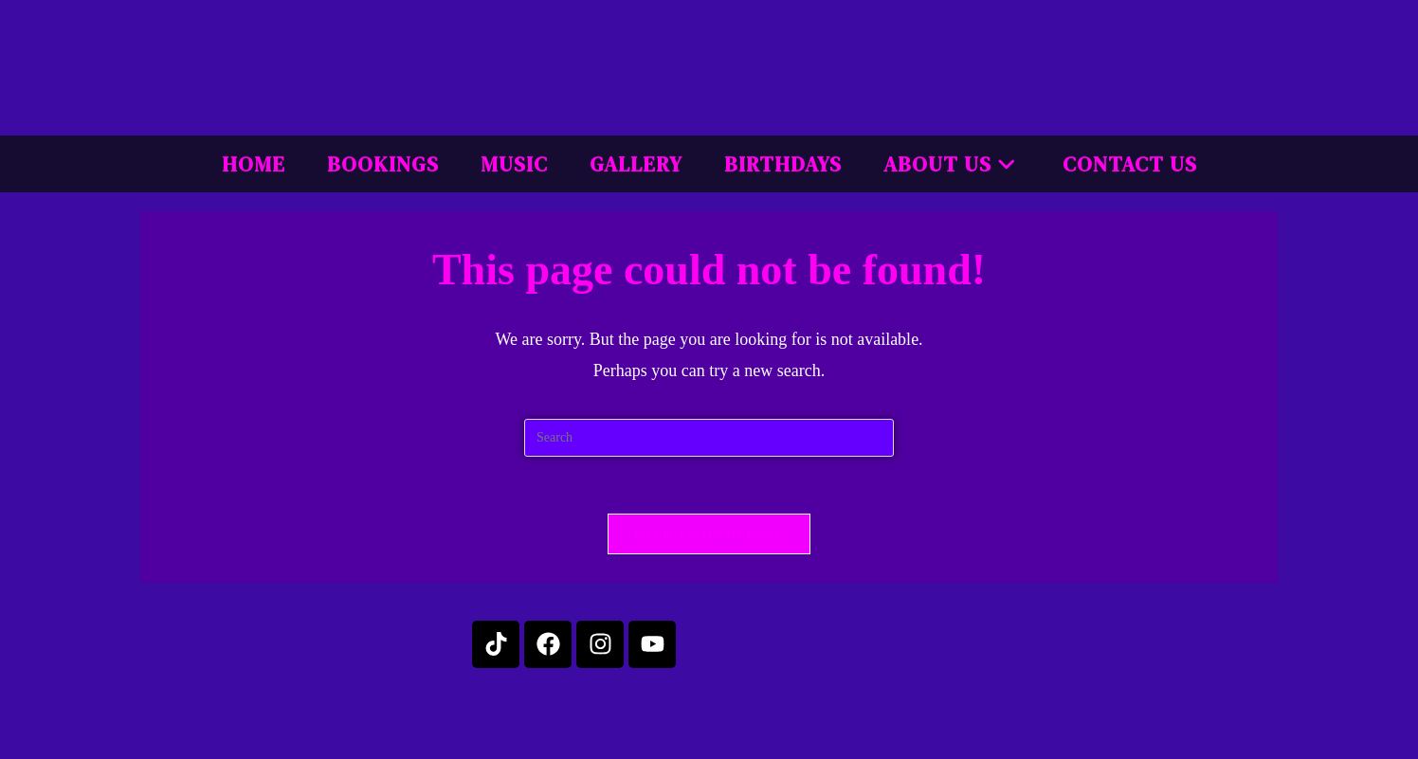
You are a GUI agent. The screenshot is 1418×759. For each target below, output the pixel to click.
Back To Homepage (708, 534)
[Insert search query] (709, 438)
